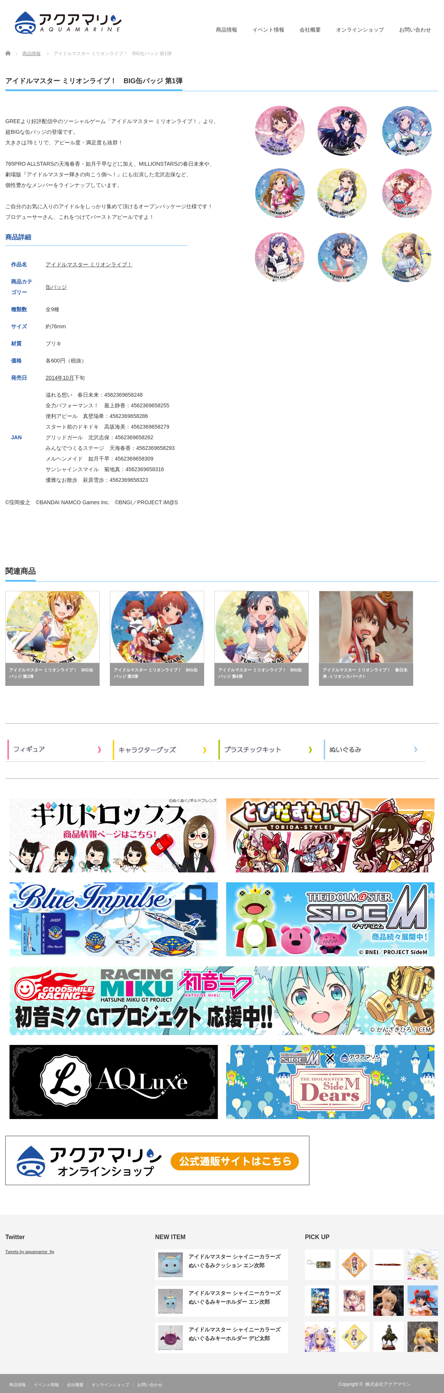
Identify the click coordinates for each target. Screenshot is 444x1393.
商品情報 (226, 30)
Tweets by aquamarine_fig (29, 1251)
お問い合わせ (415, 30)
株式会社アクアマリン (388, 1384)
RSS (423, 1384)
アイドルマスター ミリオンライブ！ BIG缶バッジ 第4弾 (260, 673)
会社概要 (310, 30)
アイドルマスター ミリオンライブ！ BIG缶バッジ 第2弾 (51, 673)
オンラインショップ (360, 30)
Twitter (434, 1384)
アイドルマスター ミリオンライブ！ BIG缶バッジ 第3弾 (156, 673)
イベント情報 (268, 30)
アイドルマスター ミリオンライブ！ (89, 264)
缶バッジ (56, 287)
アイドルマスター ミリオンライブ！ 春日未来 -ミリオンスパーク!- (365, 673)
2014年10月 (60, 378)
